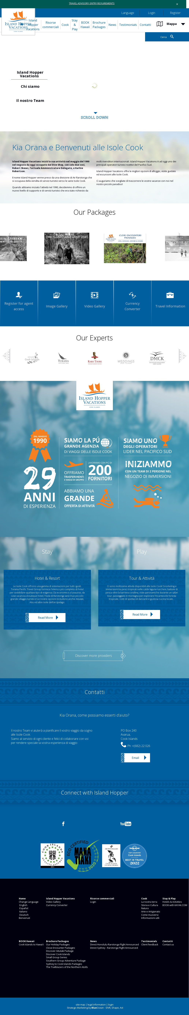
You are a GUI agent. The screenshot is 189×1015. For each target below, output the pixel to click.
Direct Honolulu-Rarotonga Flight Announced (114, 944)
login (110, 1004)
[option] (94, 85)
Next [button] (182, 240)
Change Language (28, 901)
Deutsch (23, 914)
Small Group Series (56, 957)
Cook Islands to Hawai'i (31, 944)
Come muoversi (149, 914)
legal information (96, 1004)
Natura (145, 908)
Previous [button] (5, 86)
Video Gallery (53, 901)
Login (93, 901)
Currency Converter (57, 905)
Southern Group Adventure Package (66, 960)
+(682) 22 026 (141, 746)
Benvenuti (24, 918)
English (22, 905)
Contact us (168, 944)
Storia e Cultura (149, 905)
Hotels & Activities (172, 901)
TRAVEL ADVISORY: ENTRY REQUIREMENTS (92, 3)
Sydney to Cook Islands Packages (64, 964)
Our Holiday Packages (58, 944)
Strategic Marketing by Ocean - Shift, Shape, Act (95, 1007)
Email (135, 758)
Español (23, 908)
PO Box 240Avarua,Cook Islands (129, 734)
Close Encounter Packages (60, 947)
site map (80, 1004)
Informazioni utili (150, 918)
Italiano (22, 911)
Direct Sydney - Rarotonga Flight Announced (114, 947)
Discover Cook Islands (58, 954)
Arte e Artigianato (150, 911)
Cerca (163, 37)
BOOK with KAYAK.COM (174, 905)
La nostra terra (149, 901)
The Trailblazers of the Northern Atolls (67, 967)
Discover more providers (93, 655)
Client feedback (149, 944)
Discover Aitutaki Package (60, 951)
